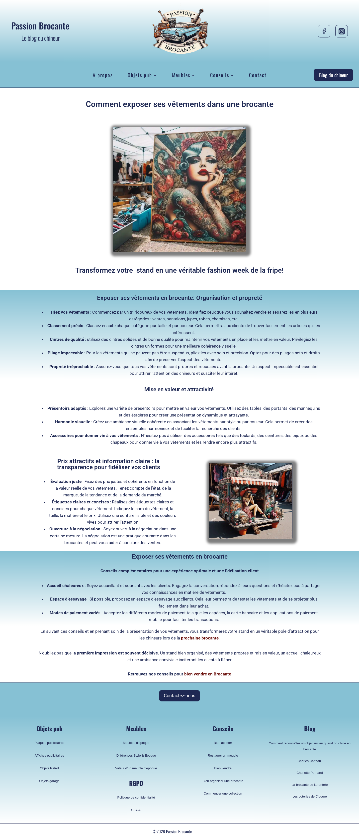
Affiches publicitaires (49, 755)
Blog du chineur (333, 75)
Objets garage (49, 781)
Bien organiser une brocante (222, 781)
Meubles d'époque (136, 743)
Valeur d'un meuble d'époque (136, 768)
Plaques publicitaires (49, 743)
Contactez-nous (179, 695)
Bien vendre (222, 768)
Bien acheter (223, 743)
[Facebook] (324, 31)
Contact (258, 75)
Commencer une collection (223, 793)
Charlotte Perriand (309, 773)
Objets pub (49, 728)
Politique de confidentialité (136, 797)
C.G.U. (136, 810)
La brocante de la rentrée (309, 785)
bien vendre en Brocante (207, 673)
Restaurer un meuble (223, 755)
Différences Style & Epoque (136, 755)
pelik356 (199, 831)
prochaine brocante (199, 637)
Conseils (223, 728)
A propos (103, 75)
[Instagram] (341, 31)
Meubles (136, 728)
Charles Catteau (309, 761)
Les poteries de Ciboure (309, 796)
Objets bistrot (49, 768)
